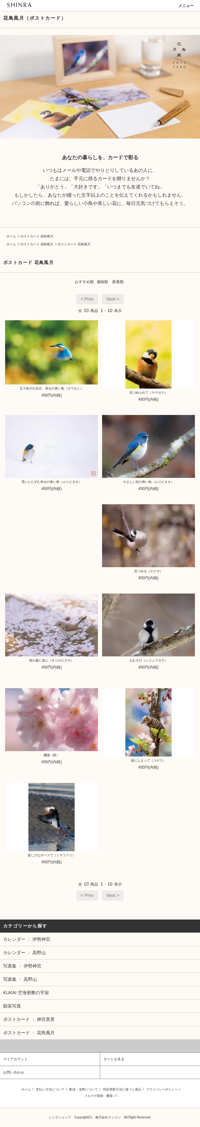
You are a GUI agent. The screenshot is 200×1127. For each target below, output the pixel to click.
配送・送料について (83, 1089)
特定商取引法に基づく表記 (122, 1089)
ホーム (11, 236)
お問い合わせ (13, 1072)
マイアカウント (15, 1059)
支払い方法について (50, 1089)
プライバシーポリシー (162, 1089)
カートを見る (113, 1059)
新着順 (118, 282)
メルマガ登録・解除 (98, 1095)
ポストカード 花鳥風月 (36, 236)
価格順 (102, 282)
